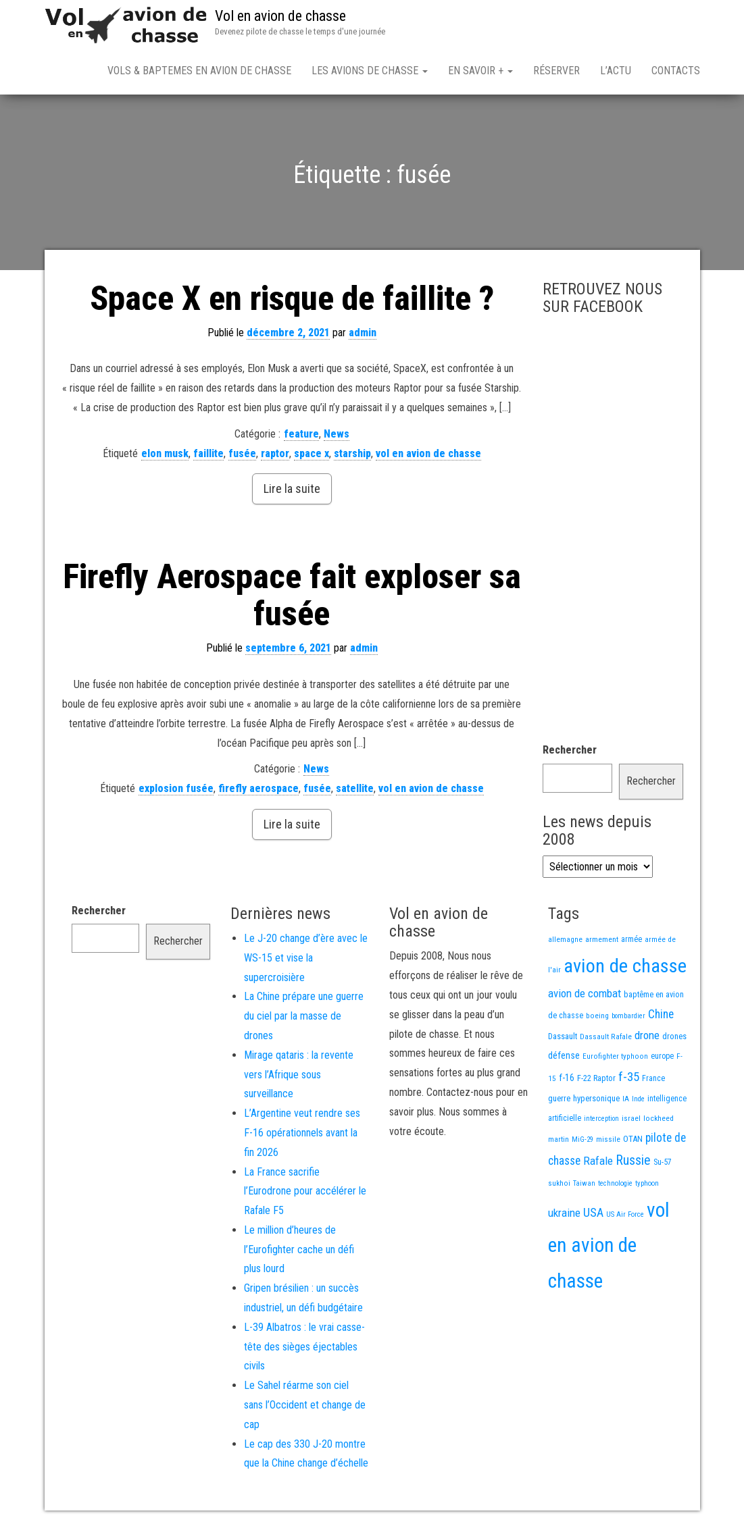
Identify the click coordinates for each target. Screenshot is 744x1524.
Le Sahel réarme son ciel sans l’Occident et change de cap (305, 1405)
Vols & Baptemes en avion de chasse (199, 70)
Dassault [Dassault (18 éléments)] (562, 1036)
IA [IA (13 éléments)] (625, 1098)
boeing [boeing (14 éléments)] (597, 1015)
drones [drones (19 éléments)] (674, 1036)
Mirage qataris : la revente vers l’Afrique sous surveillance (298, 1075)
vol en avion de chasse (428, 453)
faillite (208, 453)
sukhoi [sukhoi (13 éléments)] (559, 1183)
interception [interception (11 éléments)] (601, 1118)
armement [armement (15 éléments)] (601, 939)
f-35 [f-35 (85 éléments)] (628, 1076)
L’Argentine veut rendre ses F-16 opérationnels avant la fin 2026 (302, 1133)
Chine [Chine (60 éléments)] (661, 1014)
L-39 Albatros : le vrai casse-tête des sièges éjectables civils (304, 1347)
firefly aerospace (258, 788)
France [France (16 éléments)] (653, 1078)
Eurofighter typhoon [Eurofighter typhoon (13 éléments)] (615, 1056)
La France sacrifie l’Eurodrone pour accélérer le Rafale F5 (305, 1191)
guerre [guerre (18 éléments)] (559, 1098)
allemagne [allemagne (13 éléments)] (565, 939)
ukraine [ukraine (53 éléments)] (564, 1212)
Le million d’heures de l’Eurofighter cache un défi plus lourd (299, 1250)
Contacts (675, 70)
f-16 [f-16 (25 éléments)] (566, 1077)
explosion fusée (176, 788)
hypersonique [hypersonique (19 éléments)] (596, 1098)
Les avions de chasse (370, 70)
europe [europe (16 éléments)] (662, 1056)
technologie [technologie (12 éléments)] (615, 1183)
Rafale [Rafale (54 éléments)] (598, 1160)
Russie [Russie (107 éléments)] (633, 1160)
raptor (275, 453)
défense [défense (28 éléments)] (564, 1055)
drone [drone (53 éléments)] (647, 1035)
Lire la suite (292, 488)
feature (301, 433)
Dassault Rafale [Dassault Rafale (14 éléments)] (606, 1036)
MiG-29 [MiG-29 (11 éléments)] (582, 1139)
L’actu (615, 70)
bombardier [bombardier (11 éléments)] (628, 1015)
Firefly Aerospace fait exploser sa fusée (292, 595)
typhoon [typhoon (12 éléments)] (647, 1183)
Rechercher (570, 749)
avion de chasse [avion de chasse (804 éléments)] (625, 966)
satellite (355, 788)
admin (362, 332)
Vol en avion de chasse (280, 15)
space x (311, 453)
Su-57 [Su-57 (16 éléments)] (662, 1162)
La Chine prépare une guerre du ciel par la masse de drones (304, 1016)
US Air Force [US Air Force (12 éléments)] (625, 1214)
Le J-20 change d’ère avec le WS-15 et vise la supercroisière (306, 958)
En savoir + (480, 70)
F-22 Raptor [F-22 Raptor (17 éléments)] (596, 1078)
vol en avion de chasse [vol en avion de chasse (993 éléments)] (609, 1246)
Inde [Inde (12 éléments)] (638, 1099)
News (336, 433)
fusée (242, 453)
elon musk (165, 453)
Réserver (556, 70)
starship (352, 453)
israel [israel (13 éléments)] (631, 1118)
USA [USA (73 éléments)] (593, 1212)
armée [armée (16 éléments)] (631, 939)
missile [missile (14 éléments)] (608, 1139)
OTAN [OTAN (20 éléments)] (633, 1139)
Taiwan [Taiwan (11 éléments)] (584, 1183)
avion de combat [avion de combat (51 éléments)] (584, 993)
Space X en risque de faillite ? (292, 298)
